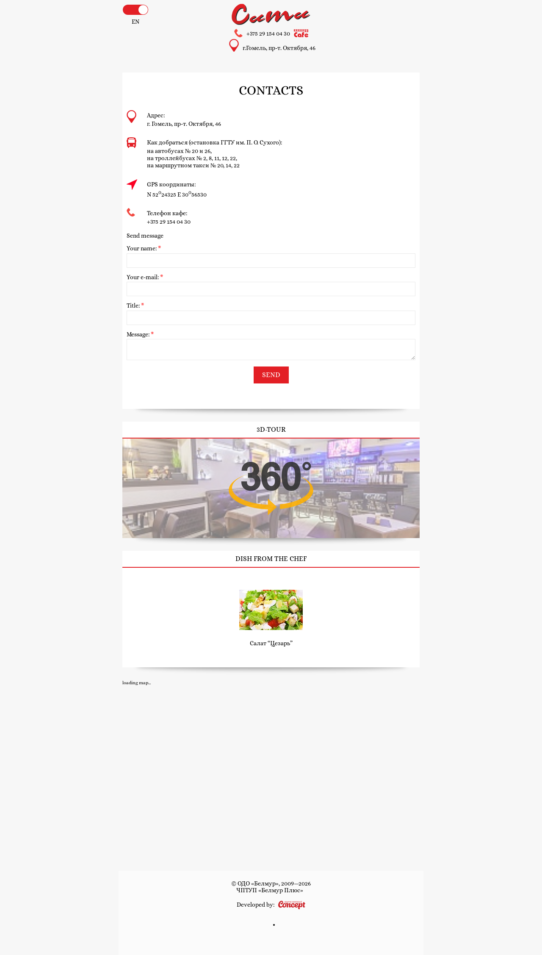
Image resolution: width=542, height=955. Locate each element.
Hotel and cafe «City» (271, 14)
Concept (291, 905)
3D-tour (271, 488)
